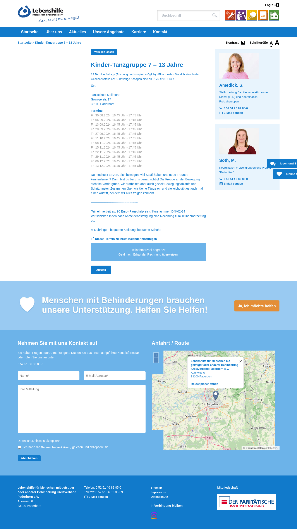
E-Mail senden (234, 112)
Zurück (101, 270)
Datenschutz (160, 497)
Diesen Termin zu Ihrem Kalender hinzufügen (127, 238)
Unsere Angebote (108, 32)
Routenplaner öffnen (204, 384)
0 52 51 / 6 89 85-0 (236, 108)
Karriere (138, 32)
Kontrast (232, 42)
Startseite (30, 32)
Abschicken (29, 458)
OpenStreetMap (255, 448)
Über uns (53, 32)
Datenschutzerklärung (57, 447)
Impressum (159, 492)
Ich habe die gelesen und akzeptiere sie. (67, 447)
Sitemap (157, 487)
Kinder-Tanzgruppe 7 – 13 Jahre (58, 42)
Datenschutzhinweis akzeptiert (39, 441)
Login (269, 5)
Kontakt (160, 32)
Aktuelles (77, 32)
